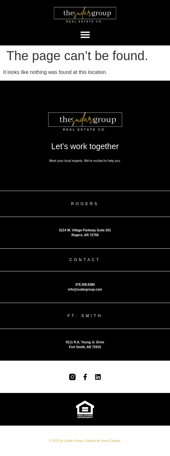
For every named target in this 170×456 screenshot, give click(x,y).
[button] (85, 34)
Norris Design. (111, 441)
